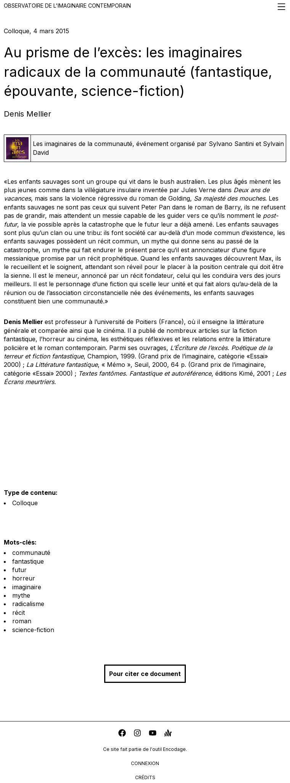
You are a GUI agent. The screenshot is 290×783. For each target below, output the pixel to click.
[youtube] (152, 734)
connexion (145, 763)
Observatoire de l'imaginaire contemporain (145, 6)
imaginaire (26, 587)
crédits (145, 777)
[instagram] (137, 734)
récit (18, 612)
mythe (21, 595)
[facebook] (122, 734)
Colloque (25, 503)
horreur (23, 578)
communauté (31, 552)
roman (21, 621)
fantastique (28, 561)
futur (19, 570)
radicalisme (28, 604)
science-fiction (33, 630)
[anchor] (168, 734)
